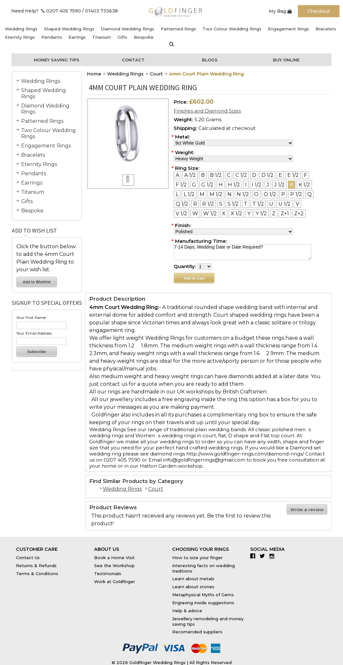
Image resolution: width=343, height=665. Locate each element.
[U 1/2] (284, 204)
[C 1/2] (241, 175)
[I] (246, 185)
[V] (297, 204)
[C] (228, 175)
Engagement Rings (288, 28)
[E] (280, 175)
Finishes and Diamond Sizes (207, 111)
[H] (221, 185)
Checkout (318, 11)
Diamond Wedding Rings (127, 28)
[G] (194, 185)
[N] (230, 194)
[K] (291, 185)
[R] (195, 204)
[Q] (309, 194)
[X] (223, 214)
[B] (203, 175)
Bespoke (144, 37)
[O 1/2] (270, 194)
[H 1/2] (234, 185)
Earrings (77, 37)
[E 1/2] (293, 175)
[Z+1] (285, 214)
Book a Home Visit (114, 557)
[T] (245, 204)
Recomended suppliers (197, 631)
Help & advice (187, 610)
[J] (268, 185)
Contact (133, 59)
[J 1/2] (279, 185)
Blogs (210, 59)
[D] (254, 175)
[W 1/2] (210, 214)
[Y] (248, 214)
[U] (271, 204)
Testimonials (107, 573)
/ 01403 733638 (100, 11)
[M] (202, 194)
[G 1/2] (207, 185)
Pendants (51, 37)
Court (156, 74)
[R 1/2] (208, 204)
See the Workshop (114, 565)
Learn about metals (193, 578)
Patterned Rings (178, 28)
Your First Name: (31, 317)
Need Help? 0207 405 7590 (46, 11)
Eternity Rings (20, 37)
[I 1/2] (256, 185)
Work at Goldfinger (114, 581)
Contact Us (28, 557)
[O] (256, 194)
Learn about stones (193, 586)
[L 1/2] (189, 194)
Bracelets (325, 28)
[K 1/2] (304, 185)
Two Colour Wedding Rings (232, 28)
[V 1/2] (181, 214)
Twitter (264, 555)
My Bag (280, 11)
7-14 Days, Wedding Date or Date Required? (242, 252)
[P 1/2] (296, 194)
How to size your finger (197, 557)
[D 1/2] (267, 175)
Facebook (254, 555)
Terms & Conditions (37, 573)
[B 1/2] (216, 175)
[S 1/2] (233, 204)
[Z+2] (299, 214)
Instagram (273, 555)
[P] (283, 194)
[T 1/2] (258, 204)
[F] (305, 175)
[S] (220, 204)
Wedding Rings (21, 28)
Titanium (101, 37)
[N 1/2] (243, 194)
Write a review (307, 509)
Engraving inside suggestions (203, 602)
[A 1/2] (190, 175)
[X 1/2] (236, 214)
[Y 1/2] (261, 214)
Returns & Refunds (36, 565)
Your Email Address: (34, 333)
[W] (195, 214)
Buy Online (286, 59)
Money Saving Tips (56, 59)
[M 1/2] (216, 194)
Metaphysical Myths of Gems (203, 594)
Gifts (122, 37)
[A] (177, 175)
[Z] (273, 214)
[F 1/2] (181, 185)
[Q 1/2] (182, 204)
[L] (177, 194)
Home (94, 74)
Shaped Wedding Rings (69, 28)
